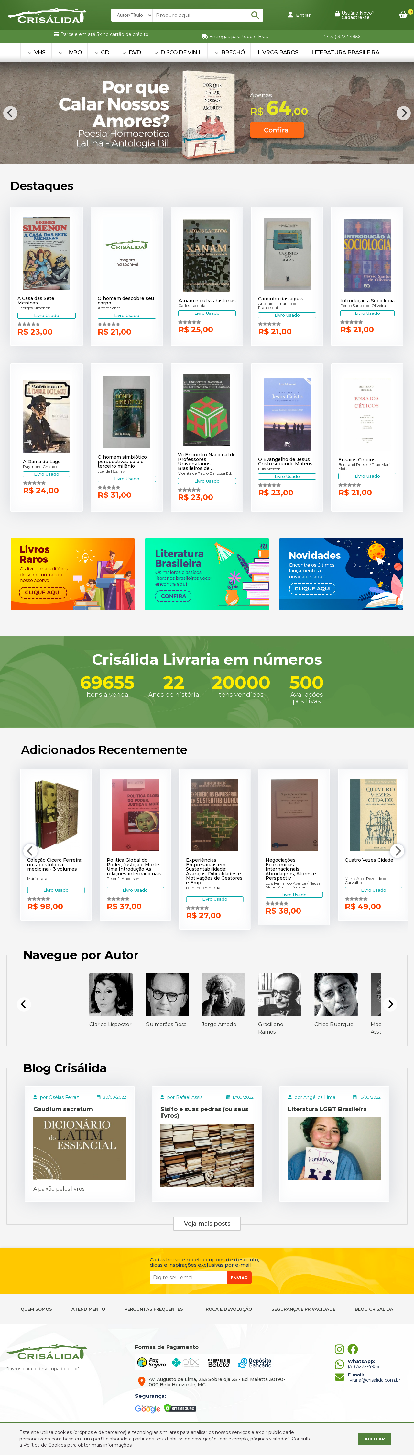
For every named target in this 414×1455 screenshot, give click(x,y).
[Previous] (10, 113)
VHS (37, 52)
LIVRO (70, 52)
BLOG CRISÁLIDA (374, 1309)
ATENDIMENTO (88, 1309)
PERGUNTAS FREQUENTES (154, 1309)
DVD (131, 52)
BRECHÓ (230, 52)
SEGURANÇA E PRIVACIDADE (303, 1309)
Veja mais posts (207, 1223)
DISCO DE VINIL (178, 52)
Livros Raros (278, 52)
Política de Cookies (44, 1445)
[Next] (404, 113)
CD (102, 52)
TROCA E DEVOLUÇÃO (227, 1309)
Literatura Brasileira (345, 52)
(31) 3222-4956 (342, 36)
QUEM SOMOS (36, 1309)
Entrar (299, 15)
